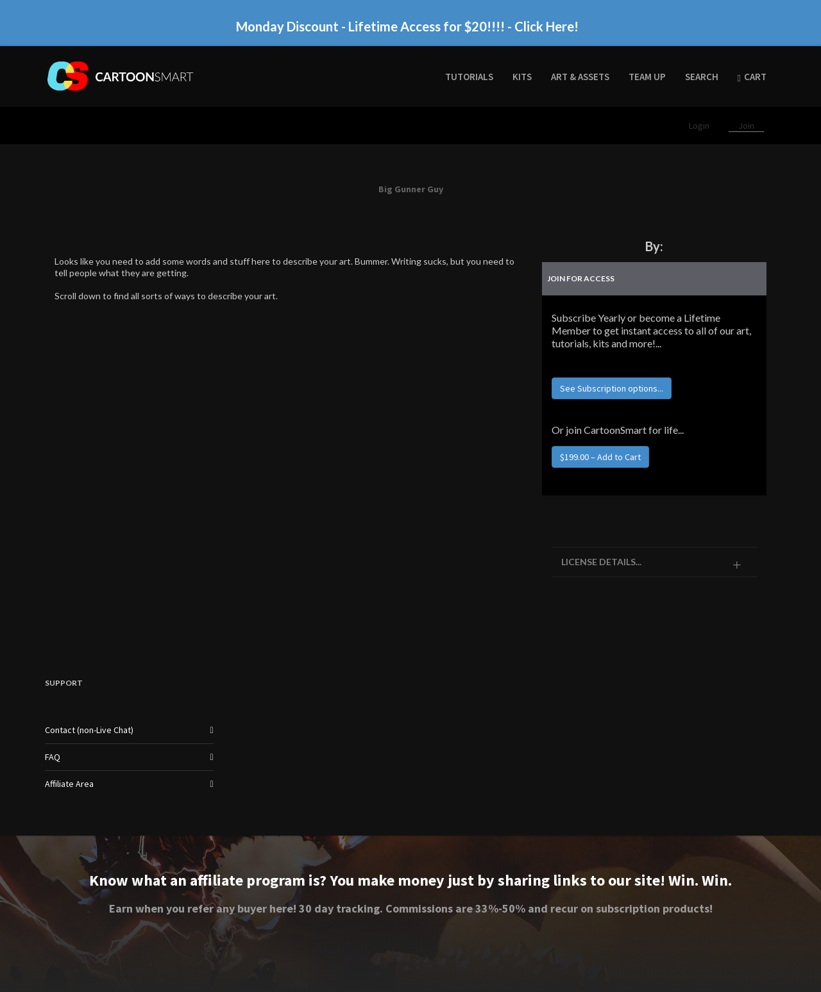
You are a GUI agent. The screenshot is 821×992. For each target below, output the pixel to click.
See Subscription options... (611, 388)
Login (700, 125)
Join (746, 125)
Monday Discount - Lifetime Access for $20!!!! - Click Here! (407, 26)
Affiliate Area (69, 783)
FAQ (52, 757)
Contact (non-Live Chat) (89, 730)
